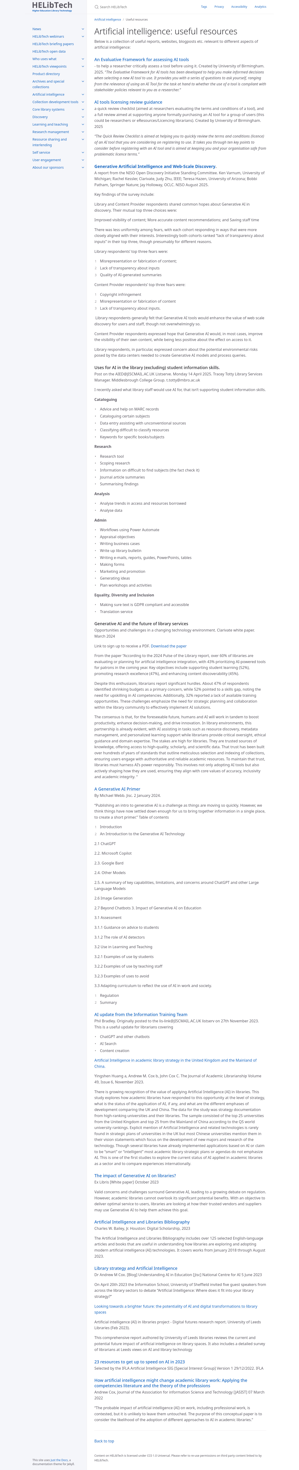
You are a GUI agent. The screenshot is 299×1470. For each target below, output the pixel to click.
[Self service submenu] (83, 152)
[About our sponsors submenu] (83, 167)
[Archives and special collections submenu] (83, 81)
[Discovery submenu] (83, 117)
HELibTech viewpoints (49, 66)
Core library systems (48, 109)
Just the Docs (59, 1460)
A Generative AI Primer (117, 789)
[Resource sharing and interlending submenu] (83, 139)
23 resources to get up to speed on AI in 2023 (139, 1362)
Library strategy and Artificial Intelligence (136, 1268)
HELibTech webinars (48, 36)
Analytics (260, 7)
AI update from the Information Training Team (140, 1014)
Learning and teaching (50, 124)
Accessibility (239, 7)
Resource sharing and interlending (49, 142)
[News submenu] (83, 29)
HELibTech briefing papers (53, 44)
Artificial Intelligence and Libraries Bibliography (142, 1222)
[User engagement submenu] (83, 160)
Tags (204, 7)
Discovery (40, 117)
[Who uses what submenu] (83, 59)
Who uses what (44, 59)
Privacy (219, 7)
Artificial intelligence (48, 94)
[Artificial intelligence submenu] (83, 94)
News (36, 29)
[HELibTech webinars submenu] (83, 36)
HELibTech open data (49, 51)
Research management (50, 132)
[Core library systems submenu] (83, 109)
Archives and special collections (48, 84)
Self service (41, 152)
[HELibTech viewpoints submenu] (83, 66)
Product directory (46, 74)
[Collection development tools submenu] (83, 102)
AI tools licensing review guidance (128, 102)
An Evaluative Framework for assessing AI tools (141, 59)
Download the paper (169, 646)
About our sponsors (48, 167)
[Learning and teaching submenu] (83, 124)
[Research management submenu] (83, 132)
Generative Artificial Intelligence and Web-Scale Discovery (154, 166)
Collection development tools (55, 102)
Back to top (104, 1441)
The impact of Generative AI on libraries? (135, 1175)
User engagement (46, 160)
